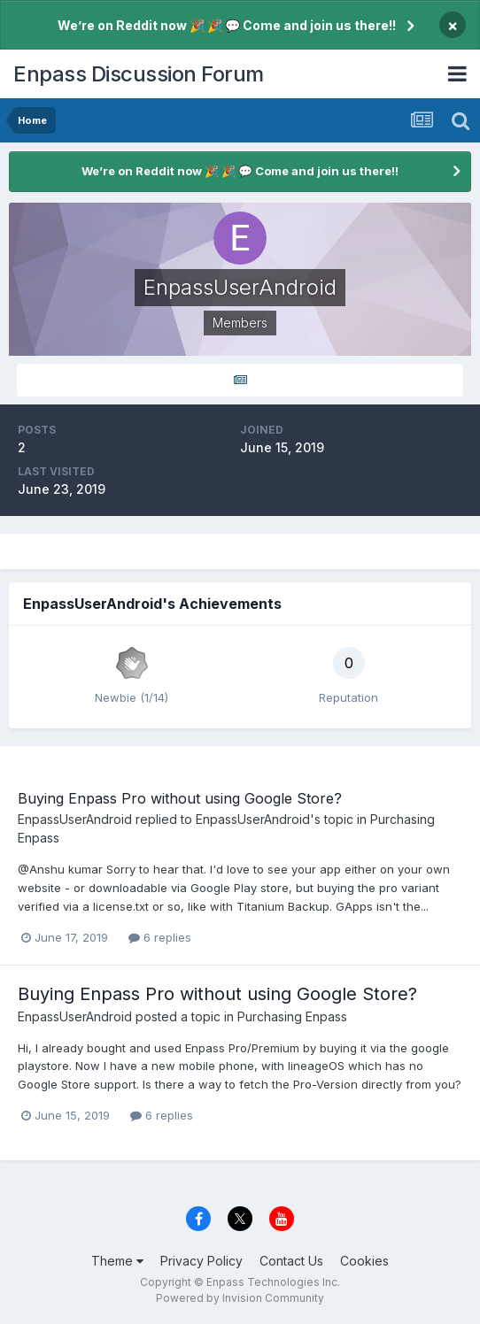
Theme (117, 1260)
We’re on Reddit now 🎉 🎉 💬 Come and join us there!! (227, 25)
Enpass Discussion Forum (138, 74)
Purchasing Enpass (292, 1016)
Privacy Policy (201, 1260)
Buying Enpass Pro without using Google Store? (180, 798)
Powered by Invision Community (240, 1298)
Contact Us (291, 1260)
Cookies (364, 1260)
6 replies (159, 937)
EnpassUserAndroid (75, 819)
